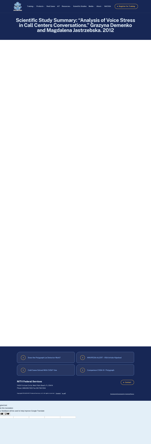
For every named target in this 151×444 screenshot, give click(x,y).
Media (91, 6)
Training (30, 6)
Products (39, 6)
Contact (128, 382)
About (98, 6)
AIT (58, 6)
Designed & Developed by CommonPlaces (122, 394)
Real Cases (51, 6)
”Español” (58, 393)
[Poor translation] (7, 414)
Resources (66, 6)
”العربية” (64, 393)
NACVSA (107, 6)
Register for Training (127, 6)
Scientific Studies (80, 6)
